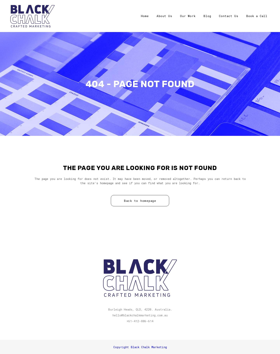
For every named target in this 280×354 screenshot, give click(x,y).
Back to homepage (140, 201)
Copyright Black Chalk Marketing (140, 347)
